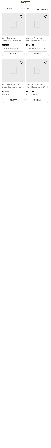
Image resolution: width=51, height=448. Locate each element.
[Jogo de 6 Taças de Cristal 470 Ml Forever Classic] (13, 35)
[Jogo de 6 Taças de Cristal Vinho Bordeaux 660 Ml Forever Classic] (37, 35)
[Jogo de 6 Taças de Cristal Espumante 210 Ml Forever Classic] (37, 81)
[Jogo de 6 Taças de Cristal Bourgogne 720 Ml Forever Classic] (13, 81)
